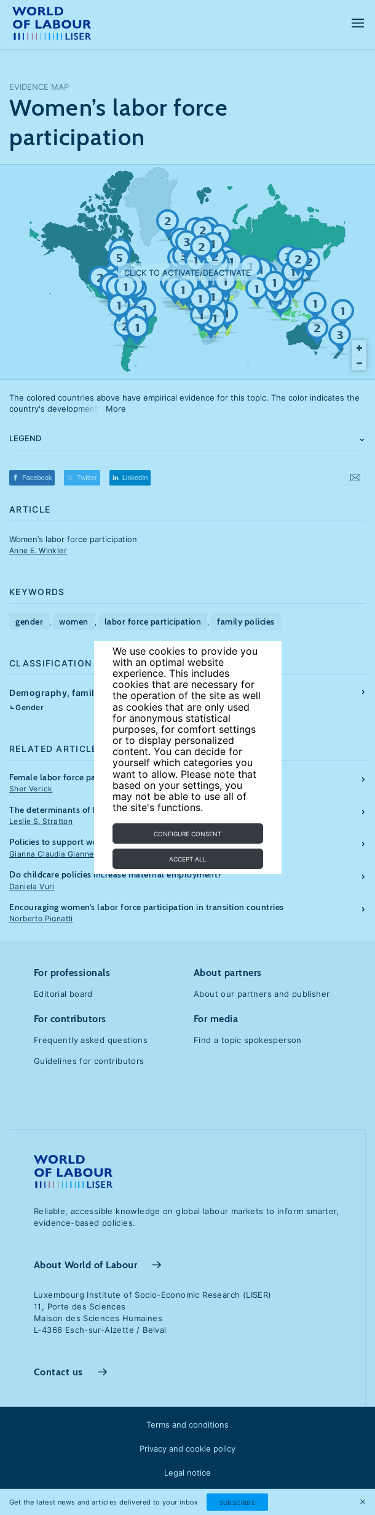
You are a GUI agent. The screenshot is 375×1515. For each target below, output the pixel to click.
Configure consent (187, 833)
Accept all (188, 859)
